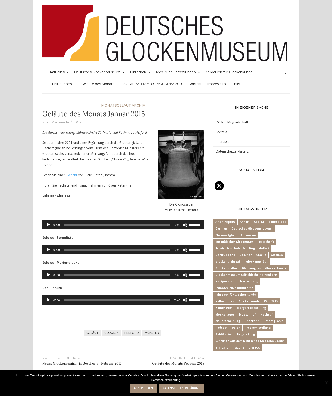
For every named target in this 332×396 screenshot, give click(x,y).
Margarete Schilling (251, 308)
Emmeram (248, 235)
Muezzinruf (247, 314)
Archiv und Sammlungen (176, 72)
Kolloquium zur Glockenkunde (237, 301)
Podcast (221, 328)
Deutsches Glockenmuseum (97, 72)
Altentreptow (225, 222)
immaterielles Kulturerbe (234, 288)
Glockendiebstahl (228, 262)
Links (235, 84)
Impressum (216, 84)
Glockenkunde (275, 268)
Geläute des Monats (97, 84)
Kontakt (195, 84)
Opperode (251, 321)
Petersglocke (273, 321)
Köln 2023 (271, 301)
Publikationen (61, 84)
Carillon (221, 228)
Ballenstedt (277, 222)
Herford (131, 333)
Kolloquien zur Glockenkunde (228, 72)
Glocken (111, 333)
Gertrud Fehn (225, 255)
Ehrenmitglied (226, 235)
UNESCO (254, 348)
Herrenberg (249, 281)
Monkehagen (225, 314)
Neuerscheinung (227, 321)
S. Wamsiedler (59, 122)
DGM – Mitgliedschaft (232, 122)
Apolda (259, 222)
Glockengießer (226, 268)
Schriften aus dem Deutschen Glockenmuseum (250, 341)
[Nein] (326, 383)
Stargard (222, 348)
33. (153, 84)
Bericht (72, 175)
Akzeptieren (143, 388)
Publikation (224, 334)
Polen (236, 328)
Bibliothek (138, 72)
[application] (123, 224)
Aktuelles (57, 72)
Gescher (246, 255)
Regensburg (246, 334)
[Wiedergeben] (48, 224)
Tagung (238, 348)
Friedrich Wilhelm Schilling (235, 248)
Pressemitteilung (258, 328)
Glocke (261, 255)
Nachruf (266, 314)
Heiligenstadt (225, 281)
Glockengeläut (257, 262)
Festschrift (265, 242)
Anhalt (244, 222)
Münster (152, 333)
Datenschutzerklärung (232, 151)
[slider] (117, 225)
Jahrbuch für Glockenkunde (235, 295)
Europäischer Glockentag (234, 242)
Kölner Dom (224, 308)
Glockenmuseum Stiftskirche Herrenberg (246, 275)
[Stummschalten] (185, 224)
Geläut (92, 333)
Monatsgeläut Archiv (123, 105)
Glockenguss (251, 268)
